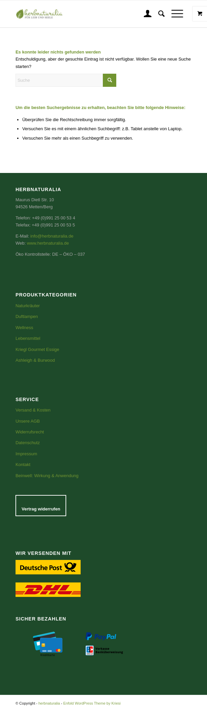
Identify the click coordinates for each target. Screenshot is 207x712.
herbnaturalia (49, 703)
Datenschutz (27, 442)
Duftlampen (26, 316)
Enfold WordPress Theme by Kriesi (92, 703)
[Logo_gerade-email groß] (63, 13)
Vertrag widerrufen (41, 508)
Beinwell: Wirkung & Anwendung (46, 475)
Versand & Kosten (32, 410)
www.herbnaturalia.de (48, 243)
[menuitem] (144, 13)
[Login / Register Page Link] (144, 13)
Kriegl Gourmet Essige (37, 349)
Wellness (24, 327)
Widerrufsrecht (29, 431)
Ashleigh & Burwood (35, 360)
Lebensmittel (27, 338)
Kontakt (22, 464)
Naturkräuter (27, 305)
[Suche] (158, 13)
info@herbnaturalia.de (51, 236)
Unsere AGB (27, 421)
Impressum (26, 453)
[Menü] (174, 13)
